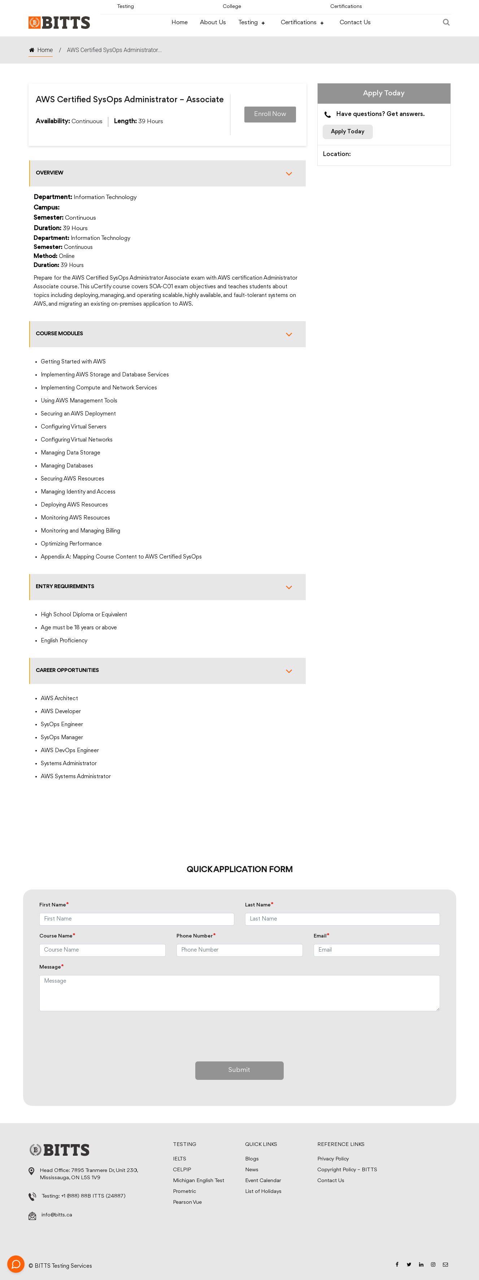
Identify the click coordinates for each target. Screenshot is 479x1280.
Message (51, 967)
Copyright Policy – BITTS (347, 1170)
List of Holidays (263, 1191)
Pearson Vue (187, 1202)
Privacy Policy (333, 1159)
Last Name (259, 905)
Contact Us (355, 23)
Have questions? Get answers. (374, 115)
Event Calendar (263, 1181)
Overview (168, 173)
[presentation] (94, 1035)
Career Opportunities (168, 671)
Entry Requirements (168, 587)
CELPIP (182, 1170)
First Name (54, 905)
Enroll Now (270, 114)
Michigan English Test (198, 1181)
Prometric (184, 1191)
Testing (125, 6)
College (232, 6)
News (251, 1170)
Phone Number (196, 936)
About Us (213, 23)
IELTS (179, 1159)
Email (322, 936)
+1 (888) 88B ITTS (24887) (93, 1196)
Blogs (252, 1159)
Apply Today (348, 131)
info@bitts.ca (57, 1215)
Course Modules (168, 334)
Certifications (346, 6)
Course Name (57, 936)
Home (179, 23)
